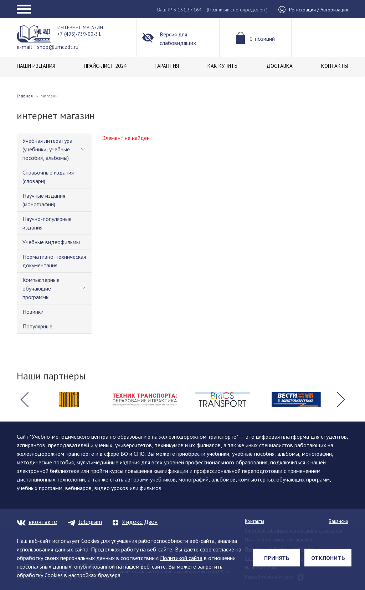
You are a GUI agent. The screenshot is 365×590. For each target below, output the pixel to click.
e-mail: (25, 46)
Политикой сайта (181, 557)
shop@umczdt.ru (57, 46)
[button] (24, 399)
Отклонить (328, 557)
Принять (276, 557)
